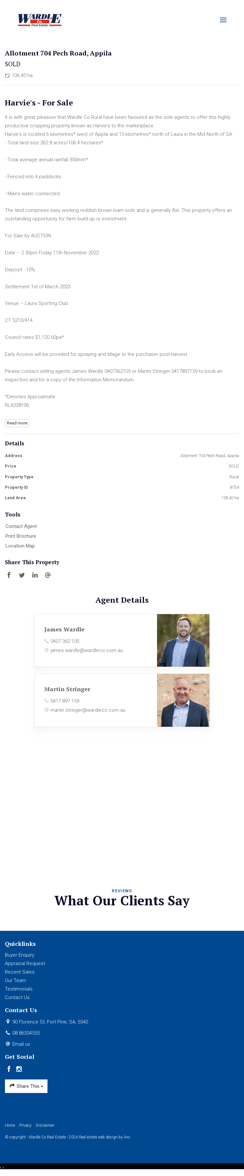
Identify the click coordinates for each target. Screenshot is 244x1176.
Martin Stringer (67, 689)
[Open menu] (223, 20)
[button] (120, 536)
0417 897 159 (64, 701)
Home (10, 1125)
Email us (21, 1044)
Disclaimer (45, 1125)
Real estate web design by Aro (104, 1137)
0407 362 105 (64, 641)
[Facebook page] (10, 1069)
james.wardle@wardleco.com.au (86, 650)
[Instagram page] (19, 1069)
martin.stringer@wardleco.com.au (87, 710)
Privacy (25, 1125)
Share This (26, 1086)
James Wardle (64, 629)
